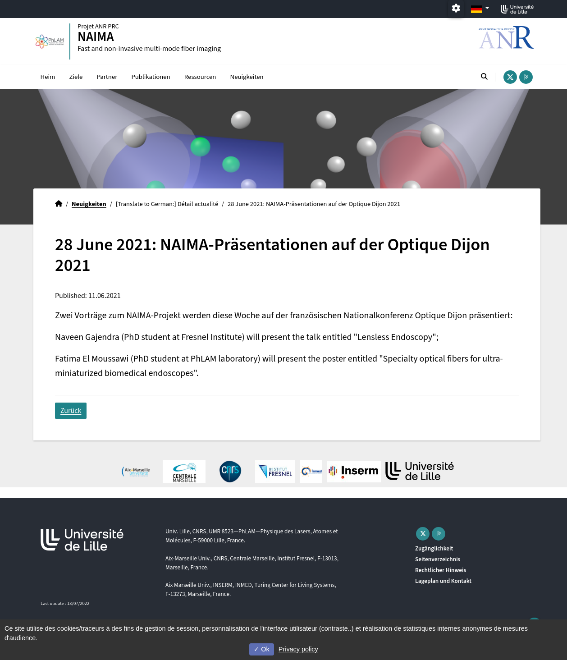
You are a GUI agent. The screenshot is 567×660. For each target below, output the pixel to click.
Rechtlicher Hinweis (440, 570)
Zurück (70, 411)
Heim (48, 77)
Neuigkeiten (247, 77)
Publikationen (150, 77)
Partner (107, 77)
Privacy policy (298, 649)
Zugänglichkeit (434, 548)
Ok (261, 649)
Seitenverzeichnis (437, 559)
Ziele (76, 77)
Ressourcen (200, 77)
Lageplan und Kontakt (443, 581)
